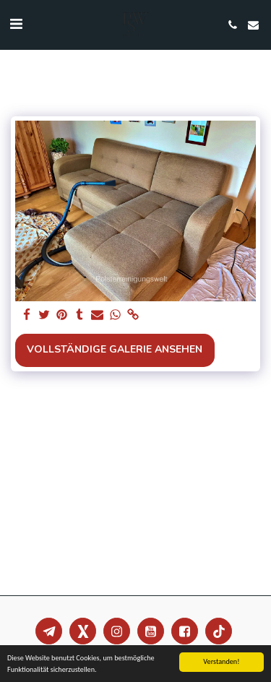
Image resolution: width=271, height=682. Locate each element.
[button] (16, 24)
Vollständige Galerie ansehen (114, 349)
